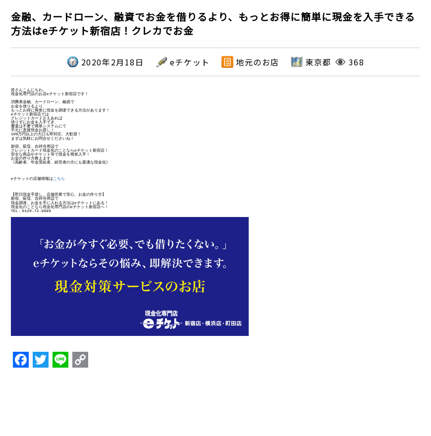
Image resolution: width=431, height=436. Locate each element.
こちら (59, 178)
